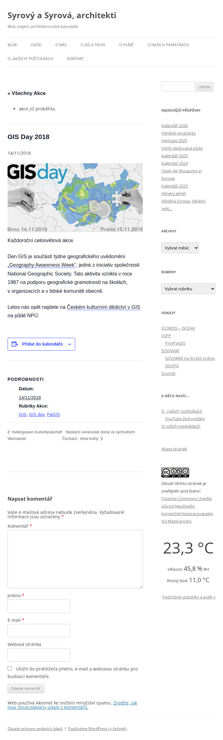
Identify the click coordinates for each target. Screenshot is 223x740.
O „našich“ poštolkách (30, 58)
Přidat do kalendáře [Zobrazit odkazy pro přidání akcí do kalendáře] (42, 344)
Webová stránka (24, 644)
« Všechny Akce (27, 93)
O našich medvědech (180, 426)
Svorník (168, 373)
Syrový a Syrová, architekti (62, 15)
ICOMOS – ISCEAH (178, 328)
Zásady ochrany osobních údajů (35, 728)
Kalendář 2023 (174, 186)
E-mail (16, 620)
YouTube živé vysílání (185, 418)
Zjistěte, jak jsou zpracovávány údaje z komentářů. (72, 705)
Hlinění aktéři (173, 193)
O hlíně (126, 44)
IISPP (166, 335)
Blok (12, 44)
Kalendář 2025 (174, 156)
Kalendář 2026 (174, 125)
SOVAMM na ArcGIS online (190, 358)
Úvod (36, 44)
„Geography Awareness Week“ (42, 265)
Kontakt (75, 58)
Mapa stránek (174, 449)
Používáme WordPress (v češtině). (97, 728)
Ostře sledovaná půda (182, 148)
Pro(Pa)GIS (175, 343)
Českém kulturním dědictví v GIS (103, 307)
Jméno (16, 595)
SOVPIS (172, 366)
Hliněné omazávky (178, 133)
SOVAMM (170, 350)
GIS (22, 414)
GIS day (37, 414)
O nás (61, 44)
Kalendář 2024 (174, 163)
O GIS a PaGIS (93, 44)
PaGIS (53, 414)
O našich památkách (168, 44)
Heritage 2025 (174, 140)
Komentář (20, 526)
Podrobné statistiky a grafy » (188, 597)
